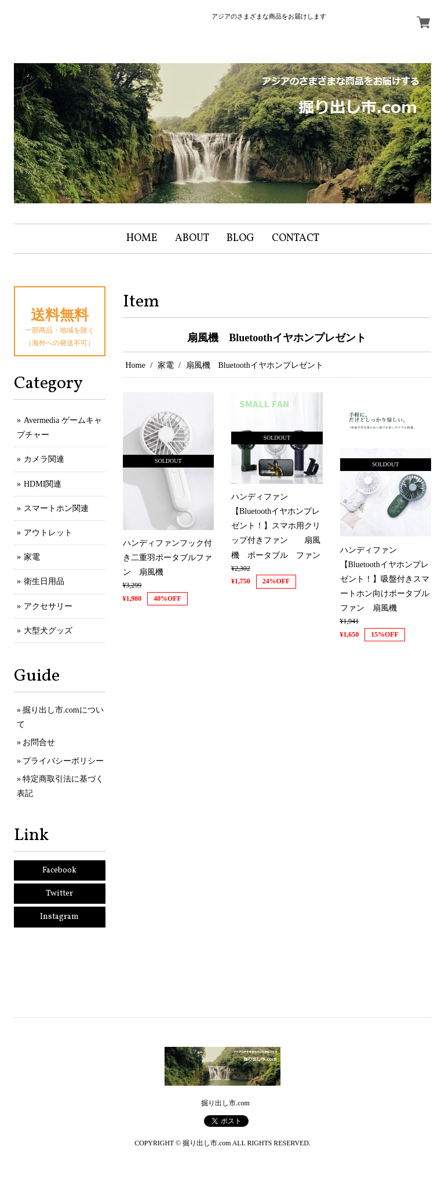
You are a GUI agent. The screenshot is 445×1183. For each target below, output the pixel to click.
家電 (166, 365)
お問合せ (39, 742)
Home (135, 365)
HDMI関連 (42, 484)
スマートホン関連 (56, 508)
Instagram (59, 916)
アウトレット (48, 532)
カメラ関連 (44, 459)
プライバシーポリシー (63, 761)
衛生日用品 (44, 581)
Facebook (59, 870)
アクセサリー (48, 606)
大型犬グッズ (48, 630)
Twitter (59, 893)
